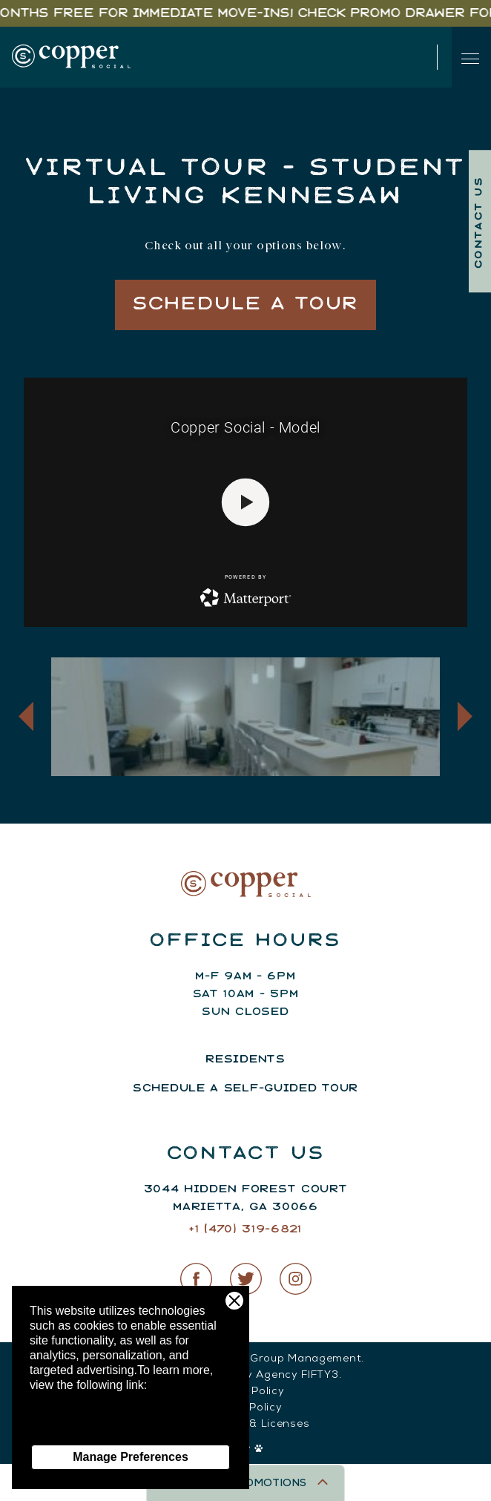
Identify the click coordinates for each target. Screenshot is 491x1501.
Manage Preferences (130, 1457)
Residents (245, 1059)
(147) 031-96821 (330, 57)
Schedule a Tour (246, 304)
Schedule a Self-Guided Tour (245, 1088)
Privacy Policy (67, 1429)
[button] (26, 716)
